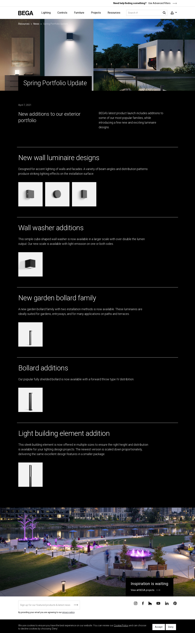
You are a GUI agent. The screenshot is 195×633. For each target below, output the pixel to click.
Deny (171, 627)
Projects (96, 12)
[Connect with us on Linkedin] (166, 603)
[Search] (146, 13)
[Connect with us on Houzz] (150, 603)
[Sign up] (49, 605)
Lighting (46, 12)
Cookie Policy (121, 625)
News (36, 23)
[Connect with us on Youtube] (158, 603)
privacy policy (68, 612)
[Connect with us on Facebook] (143, 603)
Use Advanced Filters (162, 3)
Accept (158, 627)
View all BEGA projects (142, 590)
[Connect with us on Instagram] (135, 603)
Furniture (79, 12)
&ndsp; (4, 144)
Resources (114, 12)
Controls (62, 12)
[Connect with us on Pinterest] (175, 603)
